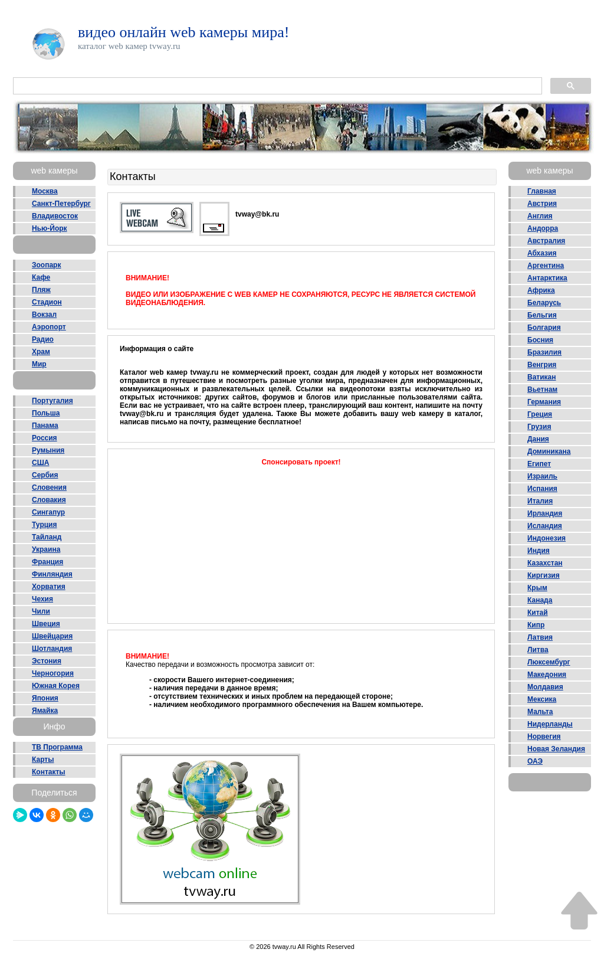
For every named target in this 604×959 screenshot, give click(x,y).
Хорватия (48, 586)
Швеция (46, 624)
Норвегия (544, 736)
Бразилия (544, 352)
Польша (46, 413)
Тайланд (46, 537)
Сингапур (48, 512)
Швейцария (52, 636)
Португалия (52, 401)
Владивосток (55, 216)
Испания (542, 489)
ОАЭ (535, 761)
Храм (41, 352)
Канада (539, 600)
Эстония (46, 661)
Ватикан (541, 377)
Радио (43, 339)
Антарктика (547, 278)
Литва (538, 650)
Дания (538, 439)
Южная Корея (56, 686)
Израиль (542, 476)
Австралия (546, 241)
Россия (44, 438)
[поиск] (276, 86)
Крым (537, 588)
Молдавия (545, 687)
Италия (540, 501)
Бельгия (542, 315)
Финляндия (52, 574)
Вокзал (44, 314)
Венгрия (541, 365)
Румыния (48, 450)
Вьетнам (542, 389)
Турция (44, 525)
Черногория (53, 673)
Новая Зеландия (556, 749)
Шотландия (52, 648)
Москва (45, 191)
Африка (541, 290)
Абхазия (541, 253)
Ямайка (45, 710)
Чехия (42, 599)
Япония (45, 698)
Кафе (41, 277)
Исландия (544, 526)
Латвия (540, 637)
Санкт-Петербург (61, 203)
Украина (46, 549)
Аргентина (545, 265)
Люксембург (548, 662)
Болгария (544, 327)
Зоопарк (46, 265)
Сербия (45, 475)
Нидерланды (550, 724)
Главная (541, 191)
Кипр (535, 625)
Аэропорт (49, 327)
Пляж (41, 290)
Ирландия (544, 513)
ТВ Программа (57, 747)
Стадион (47, 302)
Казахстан (545, 563)
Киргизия (543, 575)
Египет (539, 464)
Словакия (49, 500)
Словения (49, 487)
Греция (539, 414)
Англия (540, 216)
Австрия (542, 203)
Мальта (540, 712)
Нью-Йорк (49, 228)
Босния (540, 340)
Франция (47, 562)
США (40, 463)
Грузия (539, 427)
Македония (546, 674)
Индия (538, 550)
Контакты (48, 772)
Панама (45, 425)
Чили (41, 611)
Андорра (542, 228)
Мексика (541, 699)
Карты (43, 759)
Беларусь (544, 303)
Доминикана (548, 451)
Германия (544, 402)
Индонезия (546, 538)
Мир (39, 364)
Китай (537, 612)
